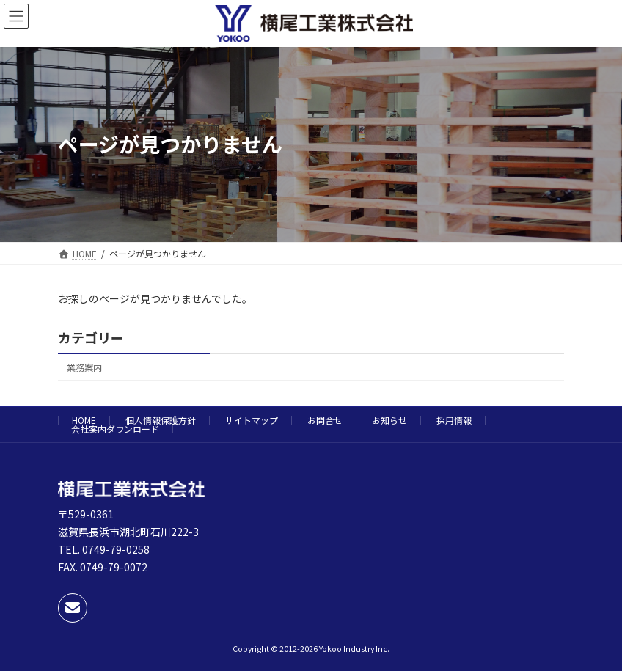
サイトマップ (251, 420)
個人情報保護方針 (160, 420)
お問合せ (325, 420)
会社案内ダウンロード (115, 428)
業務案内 (84, 367)
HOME (84, 420)
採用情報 (454, 420)
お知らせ (389, 420)
